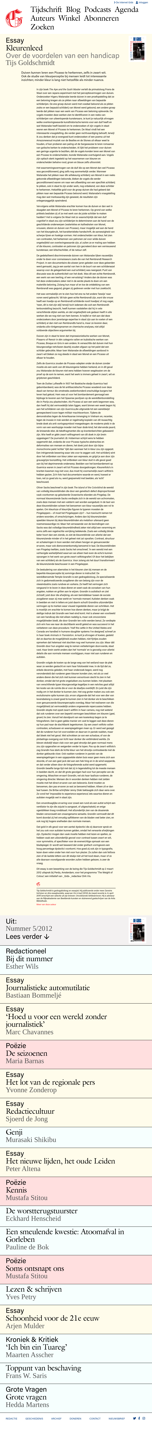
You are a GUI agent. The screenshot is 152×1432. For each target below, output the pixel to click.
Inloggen (142, 2)
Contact (95, 1418)
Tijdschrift (46, 9)
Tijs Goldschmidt (30, 63)
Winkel (69, 18)
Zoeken (42, 26)
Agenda (126, 9)
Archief (56, 1418)
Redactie (11, 1418)
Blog (73, 9)
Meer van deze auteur (46, 904)
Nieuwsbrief (117, 1418)
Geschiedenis (34, 1418)
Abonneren (101, 18)
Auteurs (43, 18)
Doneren (75, 1418)
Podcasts (97, 9)
